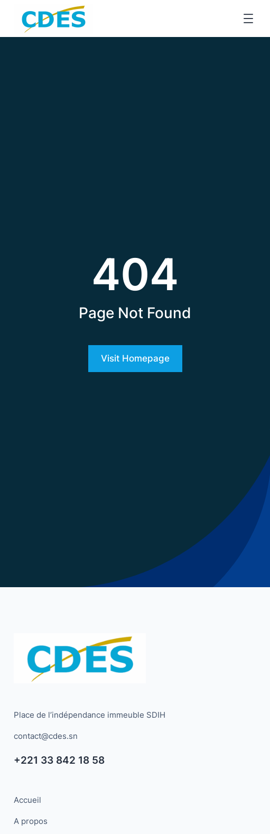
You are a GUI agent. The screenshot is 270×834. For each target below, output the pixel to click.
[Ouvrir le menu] (248, 18)
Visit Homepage (135, 358)
